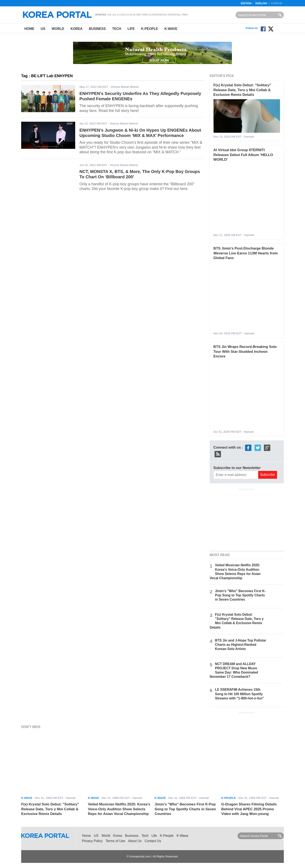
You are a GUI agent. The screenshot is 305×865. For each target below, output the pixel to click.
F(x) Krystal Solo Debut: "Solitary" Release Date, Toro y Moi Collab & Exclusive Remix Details (242, 90)
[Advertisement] (247, 519)
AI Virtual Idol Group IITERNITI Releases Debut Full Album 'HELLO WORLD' (243, 155)
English (261, 3)
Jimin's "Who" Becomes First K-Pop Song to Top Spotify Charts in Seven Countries (240, 595)
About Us (134, 841)
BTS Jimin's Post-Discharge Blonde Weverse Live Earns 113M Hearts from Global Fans (246, 253)
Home (29, 29)
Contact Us (153, 841)
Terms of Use (115, 841)
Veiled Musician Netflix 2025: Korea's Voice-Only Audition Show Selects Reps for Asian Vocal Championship (119, 809)
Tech (116, 29)
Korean (276, 3)
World (58, 29)
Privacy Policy (92, 841)
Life (131, 29)
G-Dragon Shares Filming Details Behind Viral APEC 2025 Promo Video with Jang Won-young (249, 809)
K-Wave (170, 29)
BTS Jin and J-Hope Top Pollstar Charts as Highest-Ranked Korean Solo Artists (240, 645)
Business (97, 29)
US (43, 29)
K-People (149, 29)
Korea (77, 29)
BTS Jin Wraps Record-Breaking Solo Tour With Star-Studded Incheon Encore (245, 351)
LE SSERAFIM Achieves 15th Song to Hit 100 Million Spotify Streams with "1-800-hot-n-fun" (239, 694)
